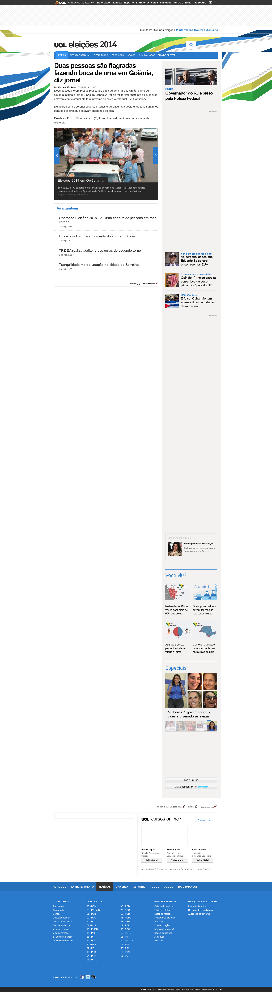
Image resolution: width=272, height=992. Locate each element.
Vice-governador (61, 932)
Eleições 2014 (93, 44)
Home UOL (59, 886)
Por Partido (95, 901)
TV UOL (178, 2)
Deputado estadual (62, 921)
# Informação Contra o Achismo (197, 30)
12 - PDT (91, 921)
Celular (94, 977)
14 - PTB (125, 944)
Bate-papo (103, 2)
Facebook (82, 977)
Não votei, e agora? (164, 929)
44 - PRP (91, 955)
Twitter (88, 977)
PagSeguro (199, 2)
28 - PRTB (92, 959)
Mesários (159, 940)
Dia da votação (161, 925)
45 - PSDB (126, 917)
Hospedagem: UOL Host (211, 989)
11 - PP (90, 936)
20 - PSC (125, 910)
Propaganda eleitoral (164, 917)
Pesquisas (118, 55)
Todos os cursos (205, 820)
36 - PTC (125, 948)
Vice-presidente (61, 929)
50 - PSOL (126, 929)
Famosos (165, 2)
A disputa (159, 936)
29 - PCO (91, 917)
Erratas (191, 807)
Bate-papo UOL (188, 886)
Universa (152, 2)
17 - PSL (125, 925)
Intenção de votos (197, 906)
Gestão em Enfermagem (181, 869)
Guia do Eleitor (165, 901)
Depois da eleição (163, 932)
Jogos (168, 886)
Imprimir (133, 284)
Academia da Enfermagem (154, 869)
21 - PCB (91, 913)
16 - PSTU (126, 932)
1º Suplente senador (63, 936)
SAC (93, 2)
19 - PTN (125, 952)
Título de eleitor (162, 910)
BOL (188, 2)
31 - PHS (91, 925)
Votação (158, 921)
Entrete (140, 2)
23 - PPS (91, 944)
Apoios (132, 55)
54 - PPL (91, 940)
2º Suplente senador (63, 940)
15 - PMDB (92, 929)
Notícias (117, 2)
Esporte (129, 2)
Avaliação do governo (199, 913)
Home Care (202, 869)
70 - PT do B (127, 940)
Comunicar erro (148, 284)
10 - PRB (91, 952)
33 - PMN (91, 932)
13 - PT (124, 936)
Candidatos (61, 901)
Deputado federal (61, 917)
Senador (57, 913)
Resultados (101, 55)
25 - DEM (91, 906)
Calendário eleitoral (163, 906)
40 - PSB (125, 906)
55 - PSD (125, 913)
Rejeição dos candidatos (200, 910)
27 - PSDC (126, 921)
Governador (59, 910)
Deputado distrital (61, 925)
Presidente (58, 906)
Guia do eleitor (167, 55)
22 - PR (90, 948)
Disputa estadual (80, 55)
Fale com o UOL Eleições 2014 (169, 807)
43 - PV (124, 955)
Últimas (62, 55)
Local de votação (163, 913)
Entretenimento (82, 886)
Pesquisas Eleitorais (202, 901)
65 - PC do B (93, 910)
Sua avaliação (147, 55)
